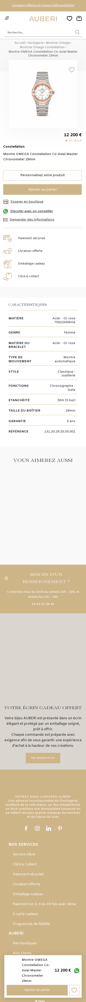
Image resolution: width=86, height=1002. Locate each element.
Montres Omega (58, 43)
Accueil (19, 43)
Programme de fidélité (31, 916)
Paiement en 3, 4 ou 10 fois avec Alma (44, 896)
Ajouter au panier (42, 189)
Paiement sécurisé (28, 867)
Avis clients (22, 945)
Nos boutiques (25, 935)
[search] (77, 32)
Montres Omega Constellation (42, 47)
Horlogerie (35, 43)
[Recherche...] (36, 33)
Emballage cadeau (28, 886)
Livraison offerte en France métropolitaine (43, 6)
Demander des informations (28, 220)
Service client (24, 847)
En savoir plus (43, 716)
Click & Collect (25, 857)
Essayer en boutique (23, 202)
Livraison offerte (26, 876)
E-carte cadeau (25, 906)
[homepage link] (43, 19)
